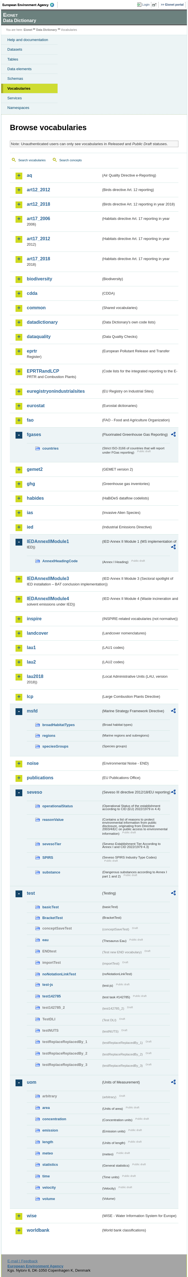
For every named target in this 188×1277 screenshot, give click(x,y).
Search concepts (70, 160)
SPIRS (47, 857)
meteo (47, 1153)
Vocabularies (18, 88)
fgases (34, 434)
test (31, 893)
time (46, 1176)
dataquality (39, 336)
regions (48, 735)
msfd (32, 711)
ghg (31, 483)
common (36, 307)
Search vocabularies (32, 160)
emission (50, 1130)
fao (30, 420)
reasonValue (53, 819)
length (47, 1142)
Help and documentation (27, 40)
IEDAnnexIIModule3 (48, 578)
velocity (49, 1187)
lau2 (31, 662)
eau (45, 940)
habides (35, 498)
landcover (37, 633)
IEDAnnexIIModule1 (48, 541)
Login (146, 4)
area (46, 1108)
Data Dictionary (46, 29)
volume (48, 1199)
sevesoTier (51, 844)
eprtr (32, 351)
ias (30, 512)
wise (32, 1215)
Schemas (15, 78)
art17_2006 (38, 218)
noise (33, 763)
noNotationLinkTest (59, 974)
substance (51, 872)
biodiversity (39, 278)
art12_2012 (38, 189)
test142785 (51, 996)
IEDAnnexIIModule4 (48, 598)
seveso (34, 792)
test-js (47, 984)
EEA (30, 5)
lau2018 (35, 676)
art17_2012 (38, 238)
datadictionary (42, 322)
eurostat (36, 405)
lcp (30, 696)
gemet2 (35, 469)
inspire (34, 618)
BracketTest (52, 918)
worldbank (38, 1230)
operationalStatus (57, 806)
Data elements (19, 69)
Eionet (28, 29)
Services (14, 98)
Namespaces (18, 108)
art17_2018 (38, 258)
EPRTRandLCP (43, 371)
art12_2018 (38, 204)
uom (31, 1082)
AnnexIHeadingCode (60, 561)
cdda (32, 293)
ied (30, 527)
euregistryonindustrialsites (56, 391)
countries (50, 448)
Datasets (14, 49)
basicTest (50, 907)
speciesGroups (55, 746)
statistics (50, 1164)
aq (29, 175)
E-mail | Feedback (22, 1261)
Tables (12, 59)
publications (40, 777)
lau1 (31, 647)
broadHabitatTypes (58, 725)
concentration (54, 1119)
